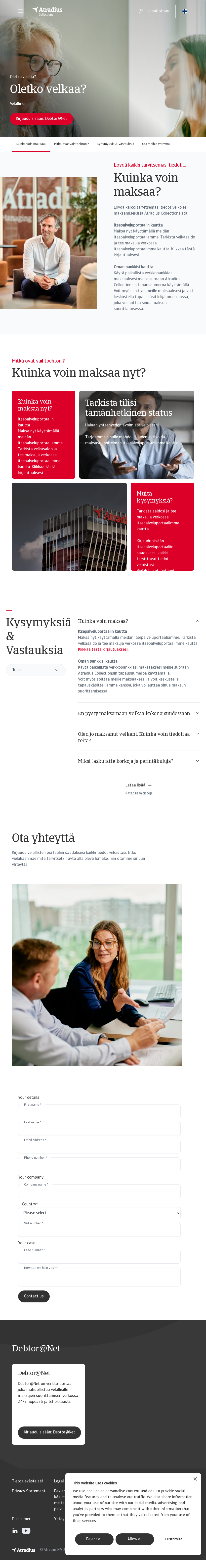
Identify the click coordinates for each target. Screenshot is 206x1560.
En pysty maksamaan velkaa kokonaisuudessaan (139, 713)
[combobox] (36, 670)
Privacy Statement (28, 1491)
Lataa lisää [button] (138, 785)
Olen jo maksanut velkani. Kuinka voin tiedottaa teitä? (139, 737)
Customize (173, 1539)
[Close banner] (195, 1479)
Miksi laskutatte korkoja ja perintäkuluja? (139, 761)
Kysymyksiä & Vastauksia (115, 144)
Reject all (94, 1539)
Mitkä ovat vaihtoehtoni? (71, 144)
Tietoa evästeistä (27, 1481)
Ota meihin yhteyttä (156, 144)
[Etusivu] (78, 11)
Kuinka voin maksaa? (31, 144)
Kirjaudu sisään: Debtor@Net (49, 1432)
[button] (20, 11)
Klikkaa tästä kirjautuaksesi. (103, 650)
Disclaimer (21, 1519)
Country (30, 1204)
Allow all (134, 1539)
